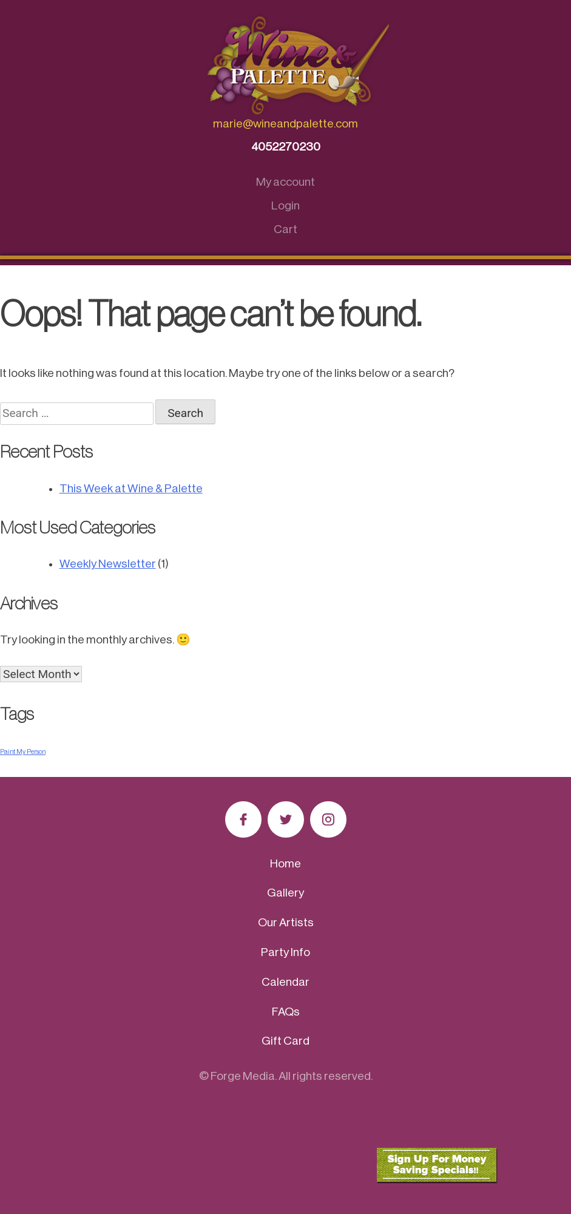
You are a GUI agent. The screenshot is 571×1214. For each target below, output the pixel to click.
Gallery (285, 892)
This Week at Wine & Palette (131, 488)
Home (285, 863)
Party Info (285, 952)
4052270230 (285, 146)
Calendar (285, 982)
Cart (285, 229)
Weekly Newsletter (107, 563)
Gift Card (285, 1040)
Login (285, 205)
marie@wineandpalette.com (285, 123)
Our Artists (286, 922)
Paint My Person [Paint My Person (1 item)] (23, 751)
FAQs (286, 1011)
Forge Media (243, 1076)
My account (285, 182)
